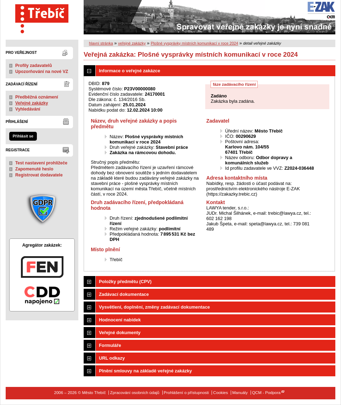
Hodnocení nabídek (120, 319)
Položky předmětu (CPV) (125, 281)
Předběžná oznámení (36, 97)
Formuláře (110, 345)
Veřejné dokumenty (119, 332)
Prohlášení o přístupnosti (186, 392)
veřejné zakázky (132, 43)
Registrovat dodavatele (39, 175)
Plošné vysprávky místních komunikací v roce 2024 (194, 43)
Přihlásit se (23, 136)
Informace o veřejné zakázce (129, 70)
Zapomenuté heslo (34, 169)
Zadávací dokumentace (124, 294)
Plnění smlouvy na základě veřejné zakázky (145, 370)
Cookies (220, 392)
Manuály (240, 392)
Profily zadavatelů (33, 65)
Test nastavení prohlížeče (41, 163)
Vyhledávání (27, 109)
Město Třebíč (42, 17)
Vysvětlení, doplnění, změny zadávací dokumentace (154, 307)
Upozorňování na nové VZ (41, 71)
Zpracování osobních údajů (135, 392)
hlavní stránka (101, 43)
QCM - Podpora (266, 392)
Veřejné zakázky (31, 103)
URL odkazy (112, 358)
